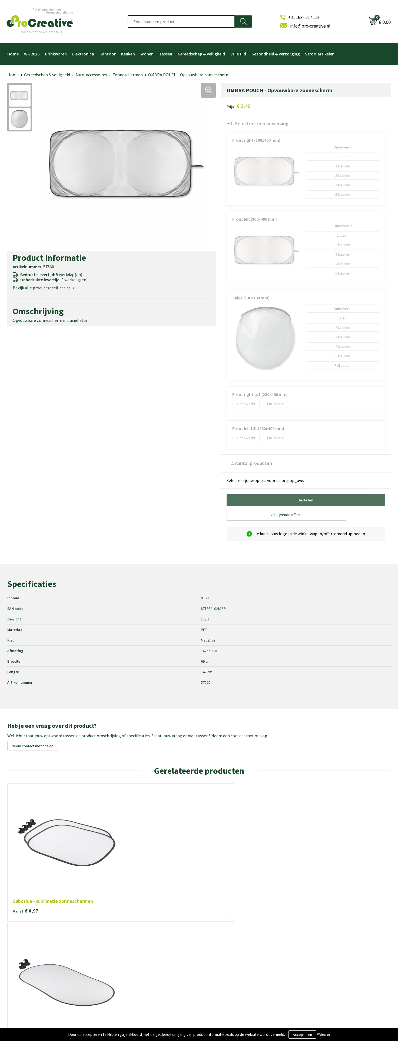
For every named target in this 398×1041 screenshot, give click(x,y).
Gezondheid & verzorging (275, 54)
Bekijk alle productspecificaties (43, 287)
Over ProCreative (125, 927)
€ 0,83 (255, 842)
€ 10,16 (180, 842)
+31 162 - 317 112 (303, 17)
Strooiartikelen (319, 54)
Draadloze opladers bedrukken (231, 936)
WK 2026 (31, 54)
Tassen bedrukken (221, 981)
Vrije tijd (238, 54)
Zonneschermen (127, 74)
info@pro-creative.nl (310, 26)
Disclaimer (119, 963)
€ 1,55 (102, 842)
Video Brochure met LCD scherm (233, 927)
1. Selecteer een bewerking (259, 123)
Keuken (128, 54)
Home (13, 54)
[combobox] (181, 21)
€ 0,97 (25, 842)
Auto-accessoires (91, 74)
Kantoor (108, 54)
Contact (117, 972)
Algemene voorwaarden (130, 936)
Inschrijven (316, 951)
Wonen (147, 54)
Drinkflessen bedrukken (226, 954)
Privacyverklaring (125, 954)
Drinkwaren (56, 54)
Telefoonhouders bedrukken (230, 945)
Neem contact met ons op (33, 745)
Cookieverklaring (125, 945)
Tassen (165, 54)
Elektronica (83, 54)
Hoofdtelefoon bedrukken (228, 963)
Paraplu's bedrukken (223, 972)
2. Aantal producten (251, 463)
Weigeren (323, 1034)
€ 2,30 (332, 836)
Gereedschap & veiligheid (201, 54)
